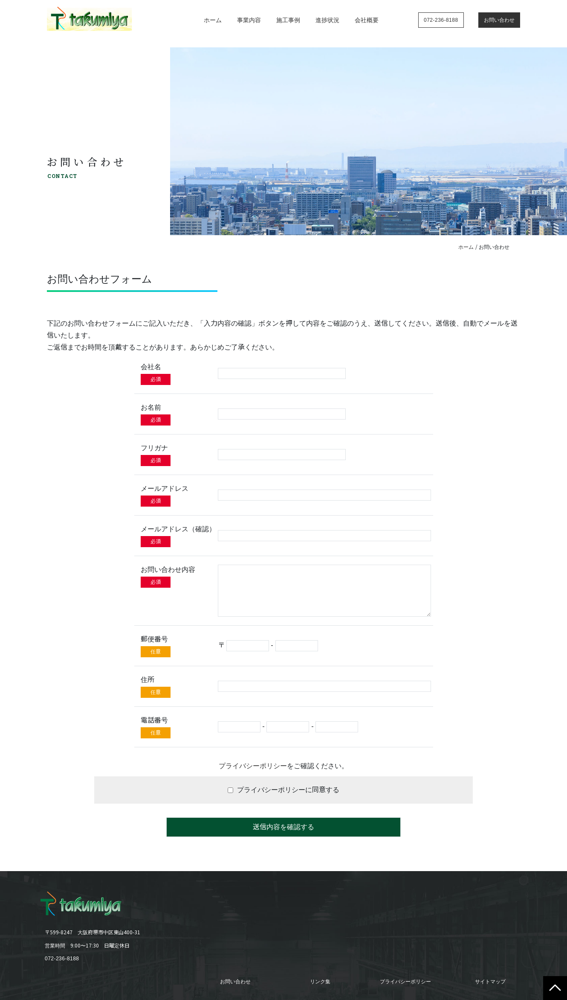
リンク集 (320, 982)
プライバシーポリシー (253, 766)
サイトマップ (490, 982)
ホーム (213, 20)
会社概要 (367, 20)
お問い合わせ (235, 982)
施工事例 (288, 20)
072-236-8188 (62, 959)
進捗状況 (327, 20)
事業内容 (249, 20)
